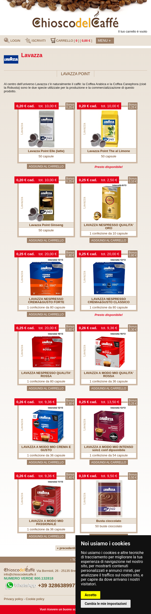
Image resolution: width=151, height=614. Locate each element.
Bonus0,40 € (70, 476)
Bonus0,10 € (133, 180)
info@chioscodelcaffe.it (20, 574)
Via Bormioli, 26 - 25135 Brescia (59, 571)
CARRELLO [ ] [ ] (71, 40)
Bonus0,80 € (70, 254)
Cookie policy (35, 599)
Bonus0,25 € (70, 106)
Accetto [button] (90, 595)
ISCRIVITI (35, 40)
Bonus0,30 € (133, 328)
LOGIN (12, 40)
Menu (104, 41)
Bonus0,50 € (133, 476)
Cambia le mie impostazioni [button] (105, 604)
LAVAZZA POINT (75, 74)
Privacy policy (13, 599)
